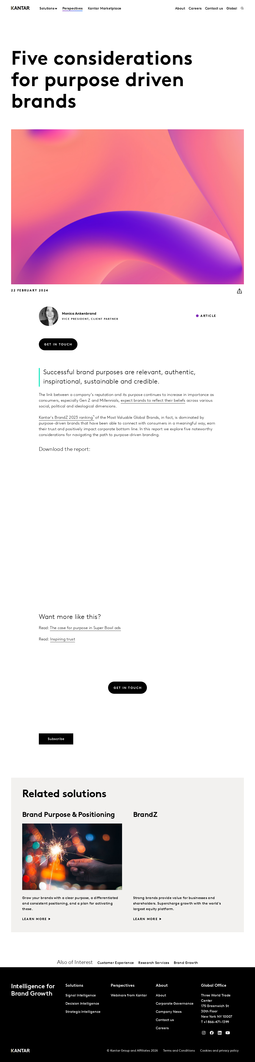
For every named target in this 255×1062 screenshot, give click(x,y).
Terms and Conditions (179, 1050)
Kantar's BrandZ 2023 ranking (66, 418)
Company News (169, 1012)
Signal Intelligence (80, 995)
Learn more (34, 919)
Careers (195, 8)
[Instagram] (203, 1034)
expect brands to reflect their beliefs (153, 401)
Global (231, 8)
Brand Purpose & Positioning (68, 815)
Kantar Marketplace (104, 8)
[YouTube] (219, 1034)
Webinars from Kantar (129, 995)
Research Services (153, 963)
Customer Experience (115, 963)
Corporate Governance (174, 1004)
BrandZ (145, 815)
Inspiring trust (62, 639)
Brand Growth (186, 963)
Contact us (214, 8)
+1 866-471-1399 (216, 1022)
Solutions (47, 8)
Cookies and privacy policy (219, 1050)
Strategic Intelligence (82, 1012)
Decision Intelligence (82, 1004)
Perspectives (72, 8)
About (180, 8)
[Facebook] (211, 1034)
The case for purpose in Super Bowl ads (85, 628)
